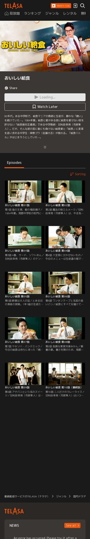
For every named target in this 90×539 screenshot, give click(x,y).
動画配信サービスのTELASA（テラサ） (26, 496)
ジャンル (61, 496)
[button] (61, 5)
